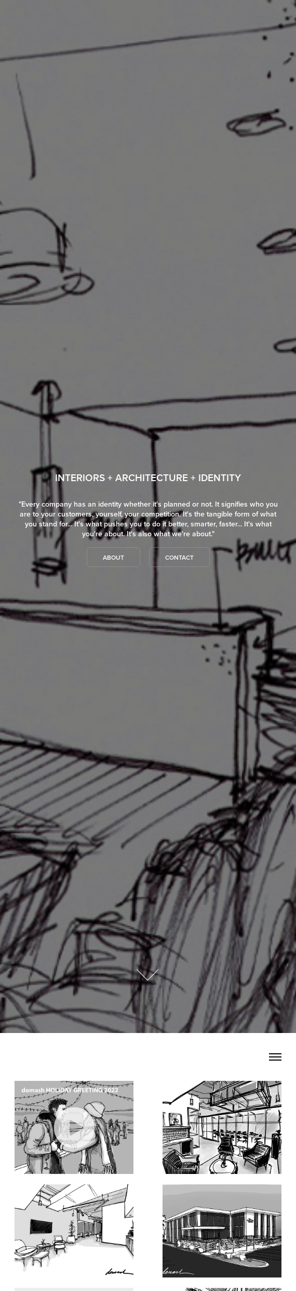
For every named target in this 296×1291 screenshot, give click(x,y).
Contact (179, 557)
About (113, 557)
